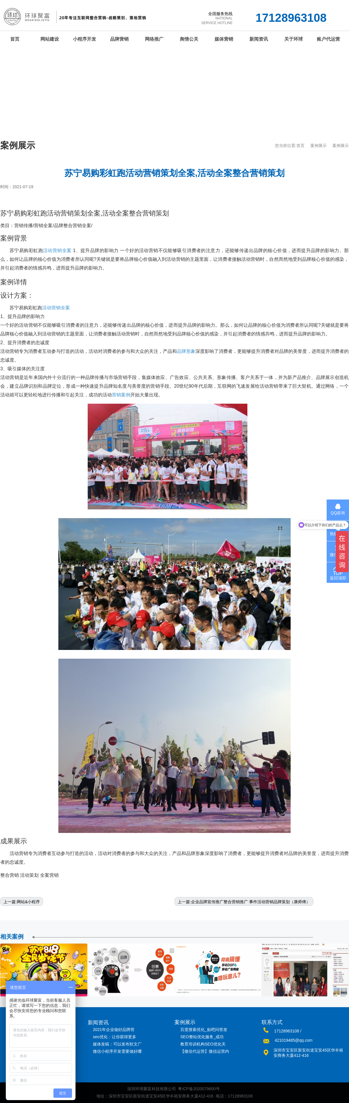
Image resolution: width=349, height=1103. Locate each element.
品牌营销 (119, 39)
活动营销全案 (57, 250)
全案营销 (49, 875)
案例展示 (318, 145)
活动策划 (29, 875)
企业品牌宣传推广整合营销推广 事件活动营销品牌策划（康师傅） (250, 901)
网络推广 (154, 39)
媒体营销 (224, 39)
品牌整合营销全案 (72, 225)
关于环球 (293, 39)
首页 (300, 145)
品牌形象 (186, 351)
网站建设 (49, 39)
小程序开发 (84, 39)
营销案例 (121, 394)
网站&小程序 (28, 901)
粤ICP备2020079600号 (199, 1088)
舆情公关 (189, 39)
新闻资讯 (258, 39)
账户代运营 (328, 39)
